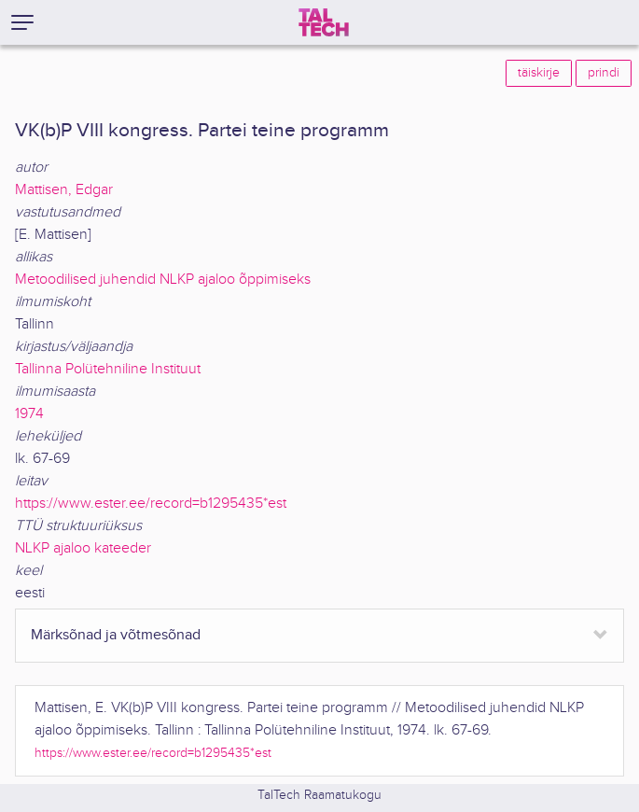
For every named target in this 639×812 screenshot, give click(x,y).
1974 (29, 414)
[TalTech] (324, 22)
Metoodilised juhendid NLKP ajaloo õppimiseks (163, 279)
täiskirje (539, 72)
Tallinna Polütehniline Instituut (108, 369)
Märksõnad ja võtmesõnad (116, 635)
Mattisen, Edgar (64, 190)
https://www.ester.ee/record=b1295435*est (150, 503)
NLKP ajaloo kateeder (83, 548)
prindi (603, 72)
